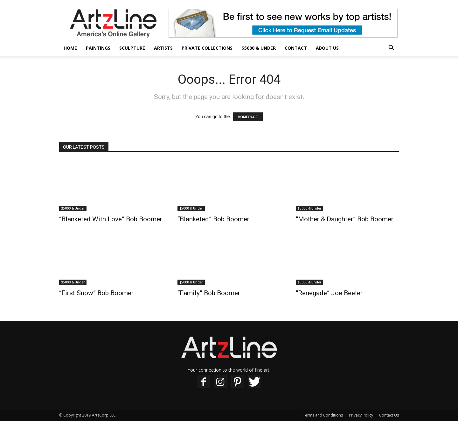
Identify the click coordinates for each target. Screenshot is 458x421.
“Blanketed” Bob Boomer (213, 219)
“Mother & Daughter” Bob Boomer (344, 219)
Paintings (98, 48)
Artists (163, 48)
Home (70, 48)
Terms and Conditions (323, 415)
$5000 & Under (258, 48)
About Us (327, 48)
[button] (391, 49)
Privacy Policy (361, 415)
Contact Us (389, 415)
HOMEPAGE (248, 117)
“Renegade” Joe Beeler (329, 293)
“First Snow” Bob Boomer (96, 293)
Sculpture (132, 48)
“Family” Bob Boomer (208, 293)
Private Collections (207, 48)
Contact (296, 48)
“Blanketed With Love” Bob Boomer (110, 219)
